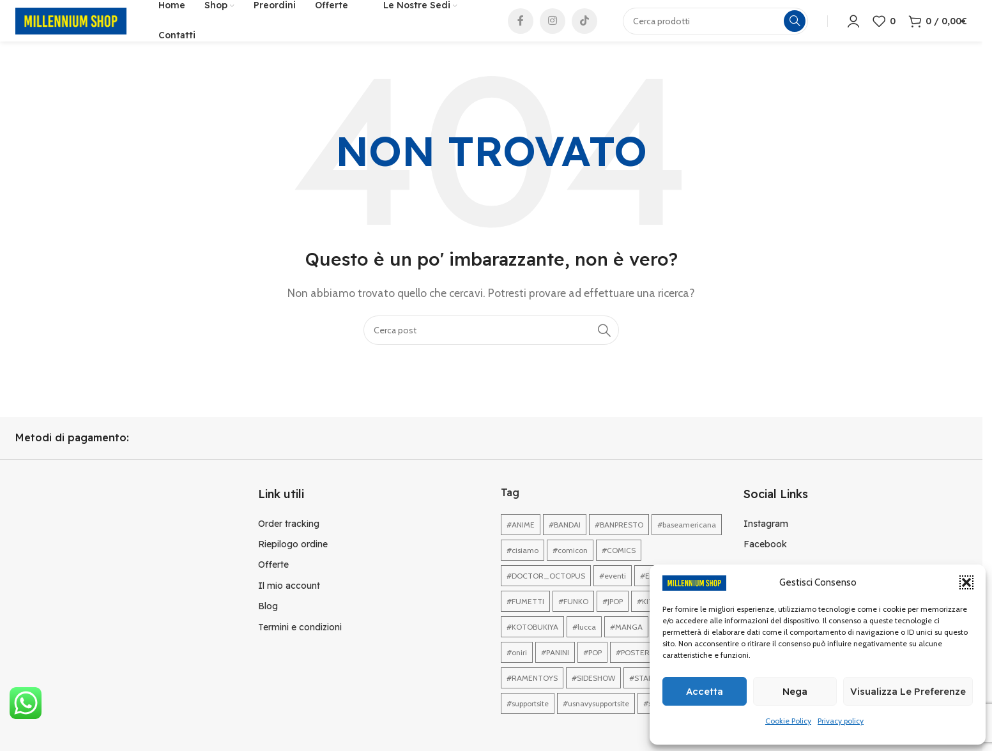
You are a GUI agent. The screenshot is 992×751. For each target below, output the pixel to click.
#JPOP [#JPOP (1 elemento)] (612, 617)
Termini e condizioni (300, 642)
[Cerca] (491, 345)
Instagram (766, 539)
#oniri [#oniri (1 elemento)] (517, 668)
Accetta (704, 691)
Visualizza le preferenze (908, 691)
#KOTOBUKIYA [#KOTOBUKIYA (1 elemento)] (532, 643)
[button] (966, 582)
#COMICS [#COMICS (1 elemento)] (619, 566)
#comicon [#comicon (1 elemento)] (570, 566)
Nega (794, 691)
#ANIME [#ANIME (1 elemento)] (521, 540)
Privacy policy (841, 720)
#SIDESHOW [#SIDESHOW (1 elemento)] (593, 694)
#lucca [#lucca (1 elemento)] (584, 643)
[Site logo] (70, 28)
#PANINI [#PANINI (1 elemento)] (555, 668)
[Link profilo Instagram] (552, 29)
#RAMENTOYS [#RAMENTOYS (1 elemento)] (532, 694)
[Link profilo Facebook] (520, 29)
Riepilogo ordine (293, 560)
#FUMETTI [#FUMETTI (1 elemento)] (525, 617)
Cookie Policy (788, 720)
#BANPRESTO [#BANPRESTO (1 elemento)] (619, 540)
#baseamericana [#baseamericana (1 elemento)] (686, 540)
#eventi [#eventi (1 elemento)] (612, 591)
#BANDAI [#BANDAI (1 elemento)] (565, 540)
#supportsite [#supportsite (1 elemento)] (528, 719)
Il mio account (289, 601)
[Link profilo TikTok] (584, 29)
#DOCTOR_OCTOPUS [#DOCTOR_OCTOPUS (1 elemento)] (546, 591)
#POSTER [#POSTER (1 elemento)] (633, 668)
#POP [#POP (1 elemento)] (592, 668)
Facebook (765, 560)
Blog (268, 622)
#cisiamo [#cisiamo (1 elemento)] (522, 566)
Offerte (273, 580)
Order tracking (288, 539)
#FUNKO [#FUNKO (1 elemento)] (573, 617)
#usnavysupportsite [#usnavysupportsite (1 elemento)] (596, 719)
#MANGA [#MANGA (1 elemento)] (626, 643)
